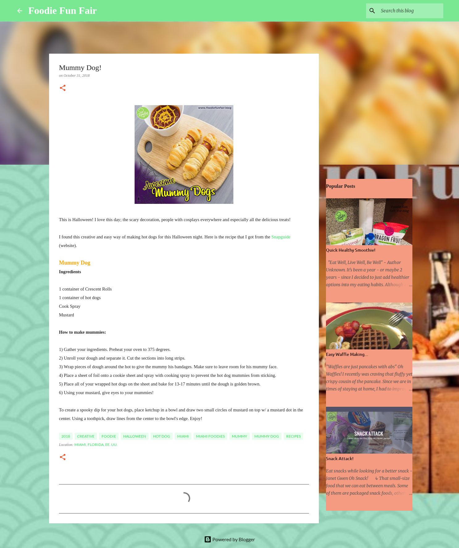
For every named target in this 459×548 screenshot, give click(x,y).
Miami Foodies (210, 436)
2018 (65, 436)
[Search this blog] (410, 10)
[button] (62, 88)
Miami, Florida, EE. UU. (96, 444)
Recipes (293, 436)
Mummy (239, 436)
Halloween (134, 436)
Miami (183, 436)
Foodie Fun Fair (62, 10)
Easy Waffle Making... (347, 354)
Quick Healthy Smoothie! (350, 250)
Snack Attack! (339, 458)
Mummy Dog (266, 436)
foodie (109, 436)
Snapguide (280, 236)
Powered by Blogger (229, 539)
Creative (85, 436)
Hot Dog (161, 436)
